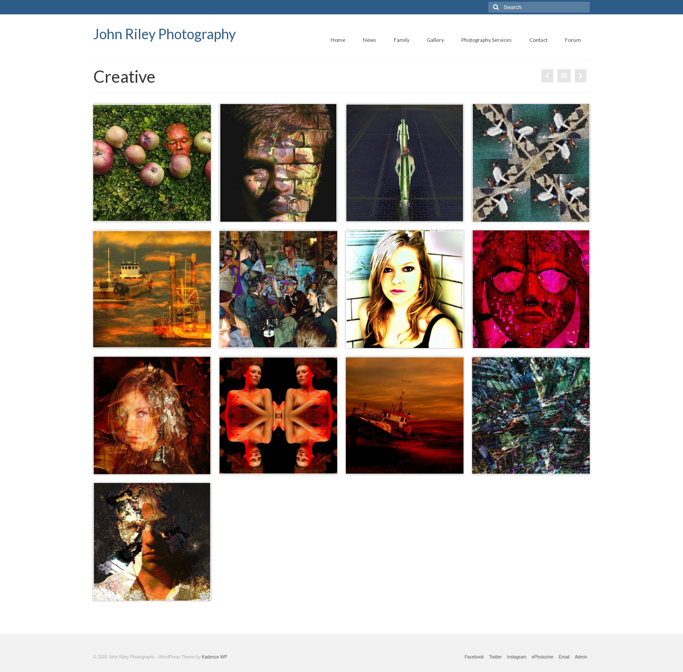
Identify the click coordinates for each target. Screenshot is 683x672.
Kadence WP (214, 657)
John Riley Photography (164, 33)
